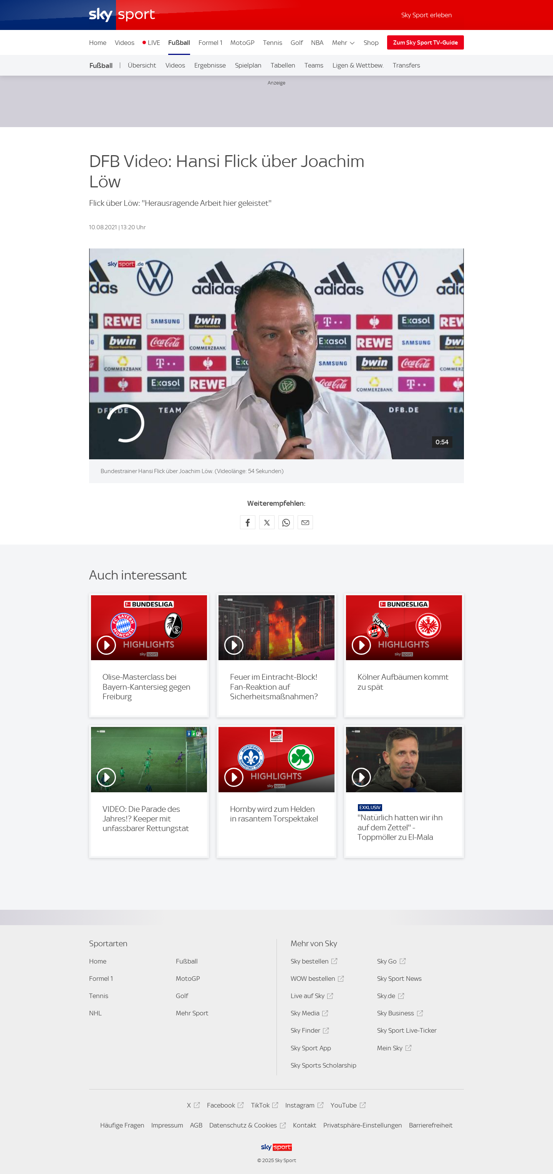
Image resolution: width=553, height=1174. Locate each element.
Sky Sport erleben (426, 15)
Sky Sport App (311, 1048)
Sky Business (399, 1014)
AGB (196, 1125)
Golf (297, 42)
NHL (95, 1013)
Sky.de (389, 997)
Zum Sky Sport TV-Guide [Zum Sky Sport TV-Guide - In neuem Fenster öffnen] (425, 42)
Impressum (167, 1125)
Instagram (303, 1106)
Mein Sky (393, 1049)
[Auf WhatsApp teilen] (286, 522)
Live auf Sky (311, 997)
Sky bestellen (313, 962)
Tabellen (283, 65)
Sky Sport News (399, 978)
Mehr (344, 42)
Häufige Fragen (122, 1125)
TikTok (263, 1106)
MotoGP (242, 42)
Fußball (179, 42)
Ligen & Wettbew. (358, 65)
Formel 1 (210, 42)
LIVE (154, 42)
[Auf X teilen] (267, 522)
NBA (317, 42)
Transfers (406, 65)
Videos (124, 42)
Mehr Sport (192, 1013)
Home (97, 42)
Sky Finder (309, 1032)
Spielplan (248, 65)
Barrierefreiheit (431, 1125)
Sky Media (308, 1014)
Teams (314, 65)
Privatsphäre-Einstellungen (362, 1125)
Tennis (272, 42)
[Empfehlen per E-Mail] (305, 522)
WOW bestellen (316, 980)
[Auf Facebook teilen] (247, 522)
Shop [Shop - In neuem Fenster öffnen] (371, 42)
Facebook (224, 1106)
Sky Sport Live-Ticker (407, 1030)
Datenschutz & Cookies (246, 1126)
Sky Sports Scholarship (323, 1065)
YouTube (347, 1106)
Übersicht (142, 65)
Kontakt (304, 1125)
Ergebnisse (210, 65)
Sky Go (390, 962)
